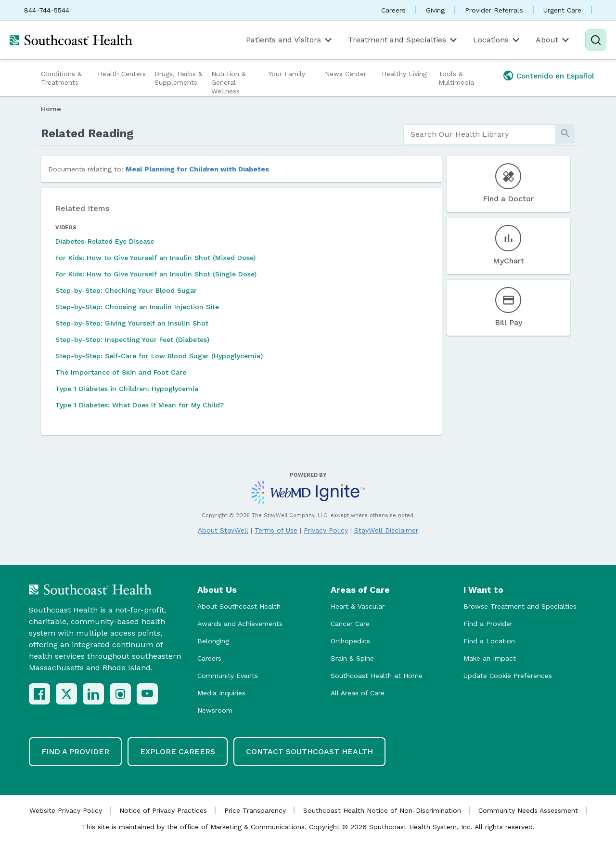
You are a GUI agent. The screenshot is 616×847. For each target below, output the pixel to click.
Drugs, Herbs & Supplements (178, 78)
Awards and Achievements (239, 623)
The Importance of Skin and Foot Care (120, 372)
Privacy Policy (326, 530)
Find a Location (489, 641)
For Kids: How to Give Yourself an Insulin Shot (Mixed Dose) (155, 257)
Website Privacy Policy (65, 810)
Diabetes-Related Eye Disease (104, 241)
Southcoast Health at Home (377, 675)
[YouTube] (147, 693)
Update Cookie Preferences (507, 675)
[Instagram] (120, 693)
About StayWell (223, 530)
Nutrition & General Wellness (228, 82)
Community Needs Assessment (528, 810)
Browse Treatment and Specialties (520, 606)
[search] (480, 134)
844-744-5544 (46, 10)
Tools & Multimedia (456, 78)
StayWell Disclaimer (386, 530)
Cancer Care (350, 623)
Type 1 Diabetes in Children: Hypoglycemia (126, 388)
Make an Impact (489, 658)
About (553, 40)
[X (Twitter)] (66, 693)
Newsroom (214, 710)
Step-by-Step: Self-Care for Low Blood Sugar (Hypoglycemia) (159, 356)
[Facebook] (39, 693)
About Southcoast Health (239, 606)
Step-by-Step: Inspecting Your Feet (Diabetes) (132, 339)
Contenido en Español (555, 76)
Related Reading (87, 133)
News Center (345, 74)
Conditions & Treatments (61, 78)
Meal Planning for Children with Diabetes (197, 169)
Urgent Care (562, 10)
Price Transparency (255, 810)
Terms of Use (276, 530)
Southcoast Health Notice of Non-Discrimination (382, 810)
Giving (435, 10)
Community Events (227, 675)
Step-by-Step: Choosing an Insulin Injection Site (137, 307)
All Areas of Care (358, 693)
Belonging (213, 641)
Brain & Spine (352, 658)
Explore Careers (177, 751)
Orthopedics (350, 641)
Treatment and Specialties (403, 40)
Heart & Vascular (358, 606)
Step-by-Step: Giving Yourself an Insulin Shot (131, 323)
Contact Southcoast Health (309, 751)
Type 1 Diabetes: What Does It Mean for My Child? (139, 405)
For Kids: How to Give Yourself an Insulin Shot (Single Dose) (156, 274)
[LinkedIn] (93, 693)
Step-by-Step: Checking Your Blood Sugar (126, 290)
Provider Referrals (494, 10)
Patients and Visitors (290, 40)
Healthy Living (404, 74)
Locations (497, 40)
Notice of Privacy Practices (163, 810)
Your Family (286, 74)
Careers (393, 10)
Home (51, 109)
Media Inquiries (221, 693)
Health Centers (122, 74)
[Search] (595, 40)
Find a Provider (488, 623)
